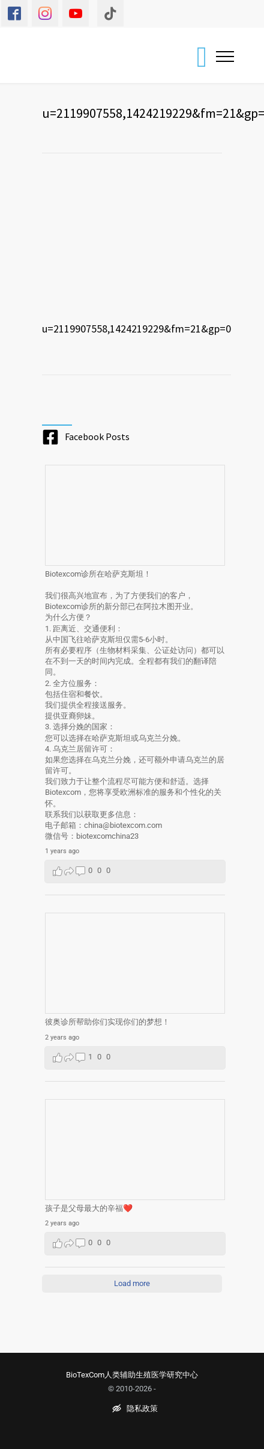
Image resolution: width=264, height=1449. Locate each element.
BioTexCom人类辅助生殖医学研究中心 (132, 1375)
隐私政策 (135, 1409)
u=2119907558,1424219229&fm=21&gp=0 (136, 328)
